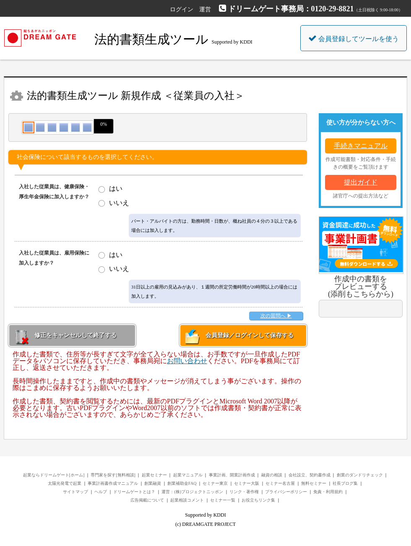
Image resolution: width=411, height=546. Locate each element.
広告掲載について (147, 500)
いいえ (119, 202)
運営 (205, 9)
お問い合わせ (187, 360)
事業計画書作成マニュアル (113, 483)
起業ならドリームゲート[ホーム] (54, 475)
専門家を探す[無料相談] (113, 475)
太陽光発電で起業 (64, 483)
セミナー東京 (215, 483)
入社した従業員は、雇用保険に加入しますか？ (54, 258)
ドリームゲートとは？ (134, 491)
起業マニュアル (188, 475)
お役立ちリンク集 (258, 500)
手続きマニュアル (361, 145)
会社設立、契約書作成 (309, 475)
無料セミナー (313, 483)
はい (115, 188)
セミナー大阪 (246, 483)
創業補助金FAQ (181, 483)
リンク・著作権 (244, 491)
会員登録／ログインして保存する (250, 335)
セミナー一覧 (222, 500)
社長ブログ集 (345, 483)
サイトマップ (75, 491)
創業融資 (152, 483)
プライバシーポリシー (286, 491)
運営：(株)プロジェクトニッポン (192, 491)
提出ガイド (360, 182)
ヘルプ (100, 491)
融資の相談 (271, 475)
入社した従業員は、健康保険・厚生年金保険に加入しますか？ (54, 192)
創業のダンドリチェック (360, 475)
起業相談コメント (187, 500)
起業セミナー (154, 475)
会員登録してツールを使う (353, 38)
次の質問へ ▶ (276, 316)
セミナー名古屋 (280, 483)
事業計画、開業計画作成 (232, 475)
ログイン (181, 9)
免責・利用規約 (328, 491)
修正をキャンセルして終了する (75, 335)
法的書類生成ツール (153, 39)
